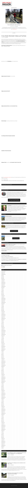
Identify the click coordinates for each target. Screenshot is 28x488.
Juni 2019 (2, 322)
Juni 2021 (2, 290)
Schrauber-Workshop (14, 180)
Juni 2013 (2, 417)
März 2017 (2, 357)
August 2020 (2, 303)
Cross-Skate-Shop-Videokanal (7, 177)
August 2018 (2, 335)
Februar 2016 (3, 374)
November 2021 (3, 283)
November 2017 (3, 346)
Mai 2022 (2, 275)
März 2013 (2, 421)
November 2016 (3, 362)
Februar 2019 (3, 327)
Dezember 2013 (3, 409)
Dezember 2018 (3, 330)
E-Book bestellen (16, 238)
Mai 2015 (2, 386)
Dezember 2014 (3, 393)
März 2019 (2, 326)
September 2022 (3, 274)
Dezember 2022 (3, 271)
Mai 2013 (2, 418)
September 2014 (3, 397)
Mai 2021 (2, 291)
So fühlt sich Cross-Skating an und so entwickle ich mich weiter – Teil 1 (10, 260)
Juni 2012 (2, 433)
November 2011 (3, 442)
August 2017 (2, 350)
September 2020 (3, 302)
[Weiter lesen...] (15, 29)
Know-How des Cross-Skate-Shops (8, 180)
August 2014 (2, 398)
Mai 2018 (2, 339)
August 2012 (2, 430)
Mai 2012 (2, 434)
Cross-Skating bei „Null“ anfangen (14, 24)
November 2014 (3, 394)
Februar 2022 (3, 279)
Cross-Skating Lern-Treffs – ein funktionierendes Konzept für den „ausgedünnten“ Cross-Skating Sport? (13, 259)
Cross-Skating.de (14, 3)
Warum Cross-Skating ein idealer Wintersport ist (7, 256)
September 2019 (3, 318)
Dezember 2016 (3, 361)
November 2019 (3, 315)
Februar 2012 (3, 438)
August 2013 (2, 414)
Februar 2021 (3, 295)
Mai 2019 (2, 323)
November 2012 (3, 426)
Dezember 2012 (3, 425)
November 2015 (3, 378)
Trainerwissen (18, 180)
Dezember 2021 (3, 282)
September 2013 (3, 413)
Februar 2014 (3, 406)
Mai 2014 (2, 402)
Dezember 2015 (3, 377)
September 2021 (3, 286)
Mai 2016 (2, 370)
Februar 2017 (3, 358)
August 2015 (2, 382)
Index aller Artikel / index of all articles (6, 265)
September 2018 (3, 334)
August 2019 (2, 319)
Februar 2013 (3, 422)
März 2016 (2, 373)
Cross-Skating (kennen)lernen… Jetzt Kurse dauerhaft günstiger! (14, 200)
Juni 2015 (2, 385)
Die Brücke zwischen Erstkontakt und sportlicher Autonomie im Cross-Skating (15, 473)
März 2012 (2, 437)
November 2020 (3, 299)
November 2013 (3, 410)
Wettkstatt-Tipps (22, 180)
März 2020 (2, 310)
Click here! (3, 266)
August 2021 (2, 287)
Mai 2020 (2, 307)
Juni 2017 (2, 353)
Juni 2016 (2, 369)
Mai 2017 (2, 354)
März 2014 (2, 405)
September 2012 (3, 429)
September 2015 (3, 381)
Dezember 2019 (3, 314)
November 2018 (3, 331)
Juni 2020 (2, 306)
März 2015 (2, 389)
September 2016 (3, 365)
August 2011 (2, 446)
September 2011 (3, 445)
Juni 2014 (2, 401)
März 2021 (2, 294)
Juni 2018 (2, 338)
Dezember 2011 (3, 441)
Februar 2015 (3, 390)
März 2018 (2, 342)
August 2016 (2, 366)
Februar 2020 (3, 311)
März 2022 (2, 278)
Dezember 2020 (3, 298)
